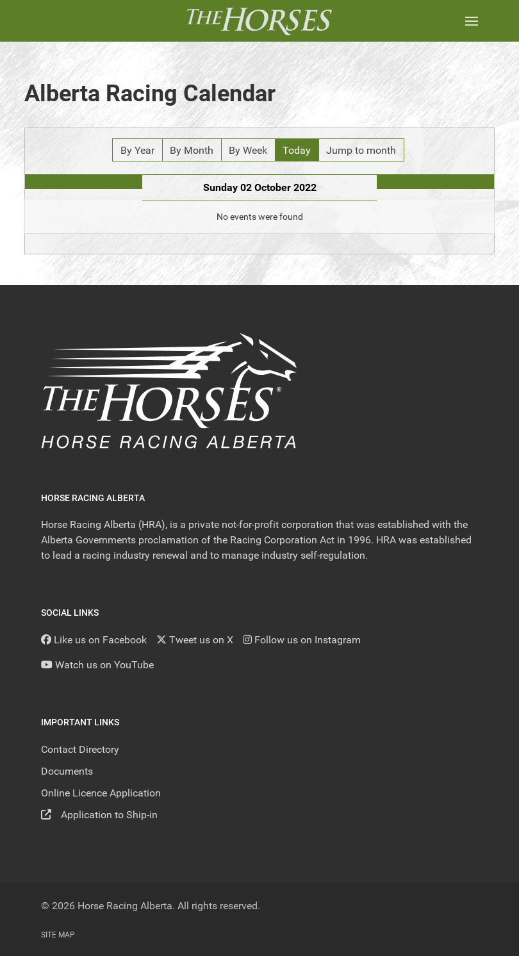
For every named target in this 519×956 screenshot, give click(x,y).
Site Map (58, 934)
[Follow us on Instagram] (302, 640)
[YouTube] (97, 665)
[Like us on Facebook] (94, 640)
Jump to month (361, 150)
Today (297, 150)
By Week (248, 150)
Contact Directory (80, 749)
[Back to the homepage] (259, 21)
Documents (67, 771)
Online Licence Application (101, 793)
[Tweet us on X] (194, 640)
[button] (471, 21)
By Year (137, 150)
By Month (191, 150)
